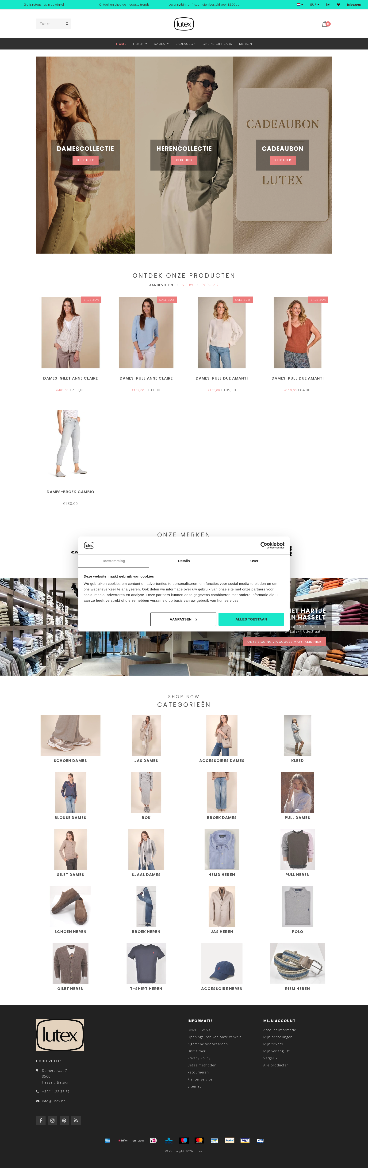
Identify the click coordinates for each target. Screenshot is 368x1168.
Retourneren (198, 1072)
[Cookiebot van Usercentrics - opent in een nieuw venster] (263, 545)
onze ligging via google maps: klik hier (284, 642)
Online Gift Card (217, 44)
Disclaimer (197, 1051)
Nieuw (187, 285)
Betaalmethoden (202, 1065)
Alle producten (276, 1065)
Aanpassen (183, 619)
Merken (245, 44)
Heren (138, 44)
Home (121, 44)
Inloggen (354, 5)
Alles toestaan (251, 619)
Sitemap (195, 1086)
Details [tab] (184, 561)
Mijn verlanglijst (276, 1051)
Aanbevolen (161, 285)
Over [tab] (254, 561)
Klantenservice (200, 1079)
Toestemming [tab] (113, 561)
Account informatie (279, 1030)
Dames (159, 44)
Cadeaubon (186, 44)
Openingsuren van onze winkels (215, 1037)
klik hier (85, 160)
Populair (210, 285)
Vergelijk (270, 1058)
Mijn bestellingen (277, 1037)
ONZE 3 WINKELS (202, 1030)
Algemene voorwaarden (208, 1044)
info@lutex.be (54, 1101)
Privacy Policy (199, 1058)
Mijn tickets (273, 1044)
